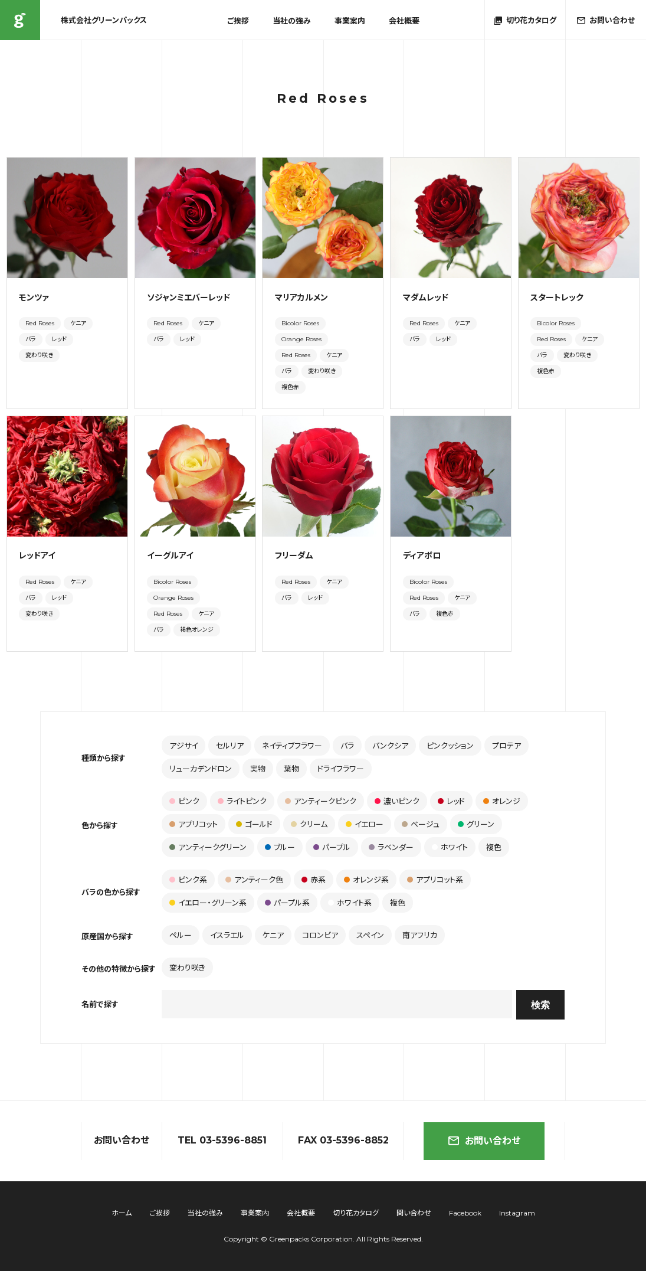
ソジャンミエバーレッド (188, 297)
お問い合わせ (484, 1140)
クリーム (309, 824)
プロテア (506, 745)
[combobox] (337, 1004)
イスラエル (227, 935)
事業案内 (350, 21)
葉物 (291, 768)
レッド (59, 339)
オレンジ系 (366, 879)
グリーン (476, 824)
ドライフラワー (340, 768)
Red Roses (39, 323)
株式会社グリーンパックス (20, 20)
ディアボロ (422, 555)
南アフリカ (419, 935)
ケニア (78, 323)
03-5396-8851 (233, 1140)
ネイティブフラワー (292, 745)
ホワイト (450, 847)
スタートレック (561, 297)
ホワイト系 (350, 902)
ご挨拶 (238, 21)
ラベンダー (391, 847)
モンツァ (33, 297)
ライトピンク (242, 801)
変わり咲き (39, 355)
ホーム (122, 1212)
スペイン (370, 935)
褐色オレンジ (197, 629)
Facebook (465, 1212)
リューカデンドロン (200, 768)
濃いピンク (397, 801)
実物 (257, 768)
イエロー (364, 824)
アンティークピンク (320, 801)
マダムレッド (425, 297)
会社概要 (404, 21)
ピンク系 (188, 879)
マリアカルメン (301, 297)
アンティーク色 (254, 879)
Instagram (517, 1212)
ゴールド (254, 824)
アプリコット (193, 824)
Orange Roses (301, 339)
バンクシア (390, 745)
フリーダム (294, 555)
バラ (30, 339)
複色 (493, 847)
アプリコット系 (435, 879)
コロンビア (320, 935)
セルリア (230, 745)
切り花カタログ (356, 1212)
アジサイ (183, 745)
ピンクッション (450, 745)
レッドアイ (37, 555)
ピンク (184, 801)
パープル (331, 847)
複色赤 (290, 387)
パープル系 (287, 902)
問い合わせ (413, 1212)
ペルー (180, 935)
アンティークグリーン (208, 847)
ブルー (280, 847)
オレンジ (501, 801)
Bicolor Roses (300, 323)
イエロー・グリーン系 (208, 902)
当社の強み (292, 21)
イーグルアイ (170, 555)
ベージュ (421, 824)
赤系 (313, 879)
